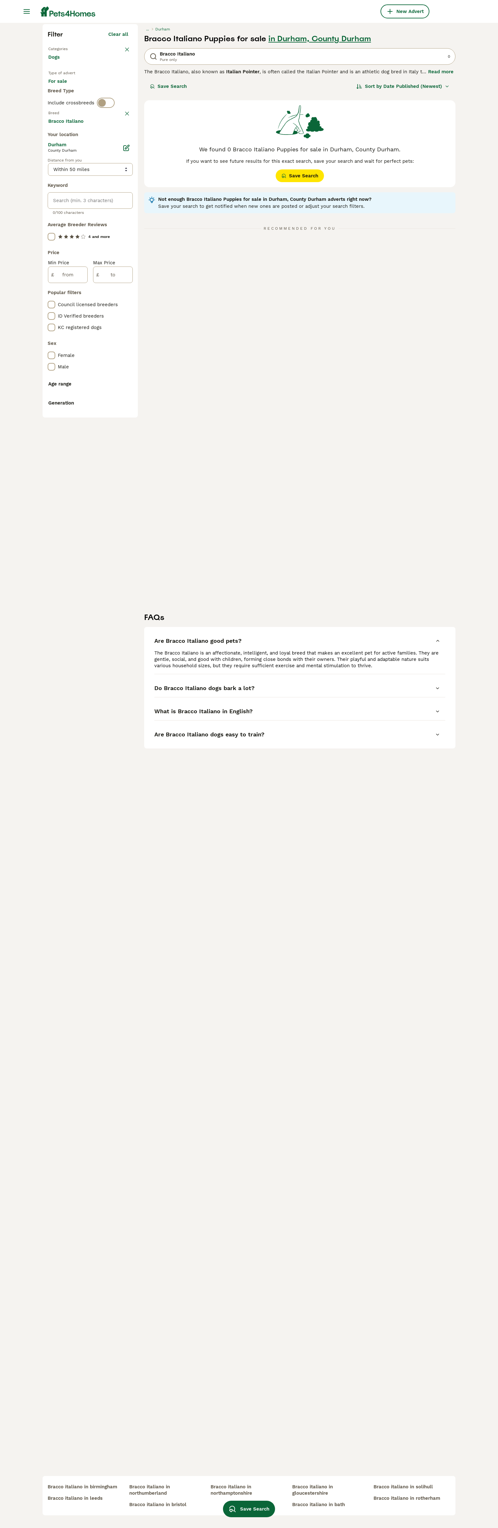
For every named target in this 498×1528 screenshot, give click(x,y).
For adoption (100, 203)
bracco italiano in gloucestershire (312, 1490)
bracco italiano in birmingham (82, 1487)
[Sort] (402, 200)
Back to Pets (63, 162)
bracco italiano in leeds (75, 1498)
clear (122, 256)
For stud (62, 218)
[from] (68, 559)
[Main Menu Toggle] (26, 11)
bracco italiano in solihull (403, 1487)
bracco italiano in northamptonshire (231, 1490)
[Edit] (126, 432)
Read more (441, 186)
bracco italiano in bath (318, 1504)
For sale (62, 203)
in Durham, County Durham (319, 152)
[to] (113, 559)
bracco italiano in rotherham (407, 1498)
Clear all (118, 148)
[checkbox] (51, 288)
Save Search (168, 200)
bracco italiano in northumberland (149, 1490)
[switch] (106, 242)
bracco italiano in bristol (157, 1504)
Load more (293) (113, 404)
